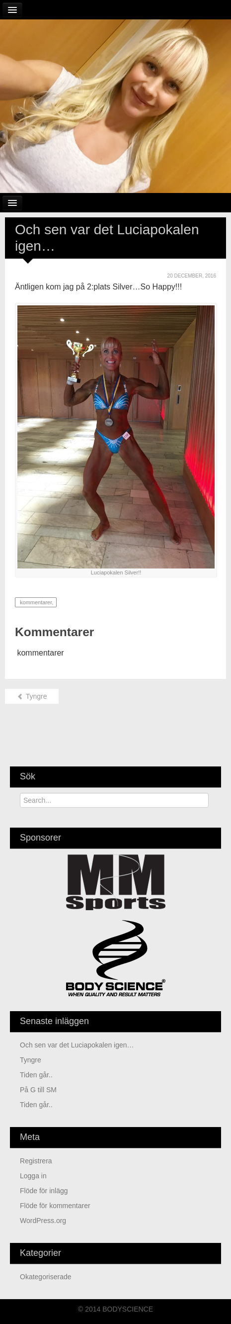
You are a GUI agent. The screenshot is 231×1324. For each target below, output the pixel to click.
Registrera (36, 1161)
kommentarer (35, 602)
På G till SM (38, 1090)
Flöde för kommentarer (55, 1206)
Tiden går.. (36, 1075)
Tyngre (32, 696)
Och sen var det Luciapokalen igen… (77, 1045)
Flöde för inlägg (44, 1191)
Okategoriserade (46, 1277)
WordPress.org (43, 1221)
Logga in (33, 1176)
